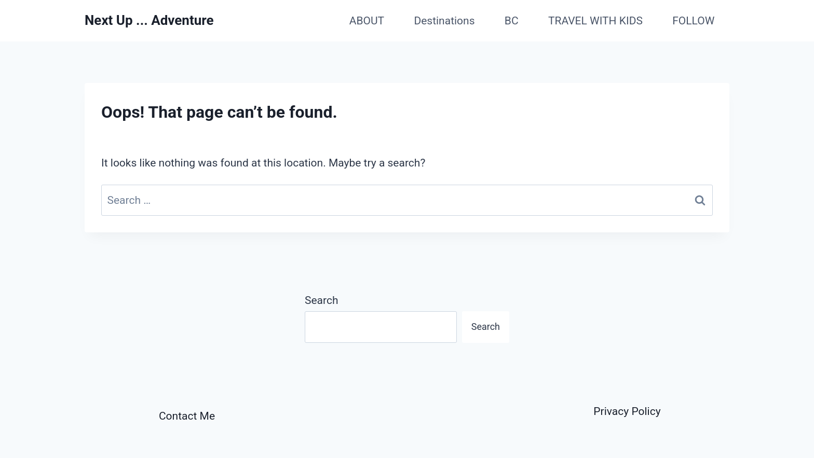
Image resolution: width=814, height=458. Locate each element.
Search (321, 300)
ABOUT (366, 21)
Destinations (444, 21)
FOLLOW (693, 21)
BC (512, 21)
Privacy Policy (626, 411)
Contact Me (187, 416)
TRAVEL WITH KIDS (595, 21)
